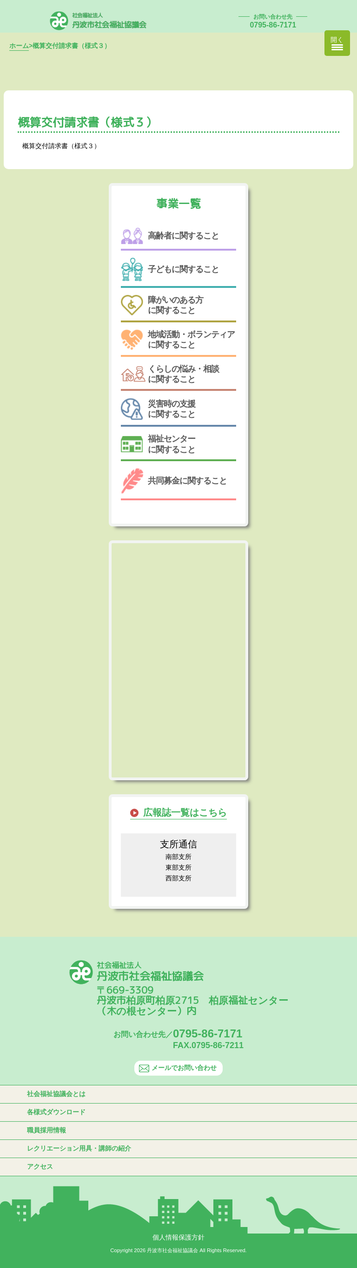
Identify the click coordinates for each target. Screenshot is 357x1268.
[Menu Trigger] (337, 43)
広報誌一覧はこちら (185, 812)
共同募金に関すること (174, 481)
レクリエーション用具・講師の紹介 (79, 1148)
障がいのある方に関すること (162, 305)
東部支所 (178, 867)
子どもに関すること (170, 269)
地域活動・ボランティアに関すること (178, 339)
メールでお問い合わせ (178, 1068)
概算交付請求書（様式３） (61, 146)
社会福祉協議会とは (56, 1094)
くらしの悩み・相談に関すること (170, 374)
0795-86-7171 (273, 25)
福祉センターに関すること (158, 444)
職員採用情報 (46, 1130)
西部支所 (178, 878)
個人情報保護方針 (178, 1237)
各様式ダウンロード (56, 1112)
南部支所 (178, 856)
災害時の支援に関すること (158, 409)
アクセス (40, 1166)
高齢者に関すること (170, 236)
